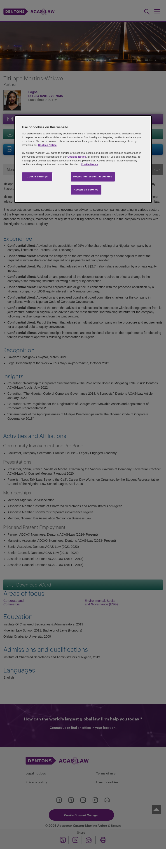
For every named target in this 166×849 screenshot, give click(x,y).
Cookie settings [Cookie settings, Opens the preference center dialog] (37, 176)
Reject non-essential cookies (92, 176)
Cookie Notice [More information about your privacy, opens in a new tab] (89, 164)
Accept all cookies (86, 189)
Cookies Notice (47, 145)
